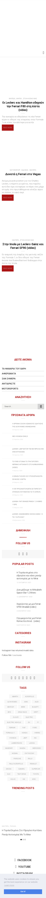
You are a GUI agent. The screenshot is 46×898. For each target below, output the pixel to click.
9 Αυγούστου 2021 (23, 625)
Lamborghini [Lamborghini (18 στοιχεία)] (16, 743)
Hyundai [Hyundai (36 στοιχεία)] (12, 738)
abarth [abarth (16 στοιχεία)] (15, 696)
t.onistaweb (17, 655)
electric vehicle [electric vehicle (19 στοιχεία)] (14, 722)
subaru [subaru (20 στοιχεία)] (21, 769)
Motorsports (10, 388)
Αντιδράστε (8, 383)
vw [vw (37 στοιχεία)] (24, 779)
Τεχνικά (13, 826)
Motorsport (15, 170)
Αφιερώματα (9, 373)
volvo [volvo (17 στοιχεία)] (12, 779)
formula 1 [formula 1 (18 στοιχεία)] (10, 733)
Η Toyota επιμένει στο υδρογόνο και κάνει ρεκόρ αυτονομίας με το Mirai (29, 575)
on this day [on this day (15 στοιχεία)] (29, 753)
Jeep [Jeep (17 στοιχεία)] (25, 738)
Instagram (23, 873)
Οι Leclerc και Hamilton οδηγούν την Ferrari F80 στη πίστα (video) (23, 106)
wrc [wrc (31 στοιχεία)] (34, 779)
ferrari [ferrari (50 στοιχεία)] (12, 728)
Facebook (23, 860)
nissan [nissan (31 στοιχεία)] (15, 753)
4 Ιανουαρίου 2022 (24, 611)
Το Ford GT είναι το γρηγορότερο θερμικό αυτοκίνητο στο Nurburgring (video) (27, 464)
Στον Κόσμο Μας (30, 98)
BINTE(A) (12, 98)
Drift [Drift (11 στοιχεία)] (36, 712)
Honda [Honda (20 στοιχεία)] (24, 733)
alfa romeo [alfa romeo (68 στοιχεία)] (12, 702)
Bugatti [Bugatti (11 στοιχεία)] (35, 707)
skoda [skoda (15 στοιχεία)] (8, 769)
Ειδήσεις (24, 170)
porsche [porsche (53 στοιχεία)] (17, 758)
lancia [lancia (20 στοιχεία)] (32, 743)
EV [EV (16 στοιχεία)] (29, 722)
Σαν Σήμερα (9, 378)
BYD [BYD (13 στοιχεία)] (9, 712)
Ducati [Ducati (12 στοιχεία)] (16, 717)
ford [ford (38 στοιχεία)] (35, 728)
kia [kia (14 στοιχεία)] (35, 738)
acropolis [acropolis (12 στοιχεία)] (29, 696)
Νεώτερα (32, 170)
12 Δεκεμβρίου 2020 (24, 597)
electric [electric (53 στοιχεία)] (29, 717)
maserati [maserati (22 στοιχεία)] (9, 748)
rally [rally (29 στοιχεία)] (30, 758)
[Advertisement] (23, 24)
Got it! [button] (23, 892)
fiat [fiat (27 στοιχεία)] (24, 728)
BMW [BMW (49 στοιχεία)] (23, 707)
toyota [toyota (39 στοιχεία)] (36, 774)
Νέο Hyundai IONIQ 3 (20, 436)
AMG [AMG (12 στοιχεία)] (26, 702)
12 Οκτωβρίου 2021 (24, 582)
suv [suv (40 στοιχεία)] (8, 774)
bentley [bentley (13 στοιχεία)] (10, 707)
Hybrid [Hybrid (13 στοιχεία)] (37, 733)
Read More (7, 127)
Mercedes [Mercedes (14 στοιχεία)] (37, 748)
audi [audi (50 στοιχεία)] (37, 702)
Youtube (23, 866)
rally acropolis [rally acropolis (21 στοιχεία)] (16, 764)
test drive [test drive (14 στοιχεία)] (21, 774)
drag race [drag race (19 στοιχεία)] (22, 712)
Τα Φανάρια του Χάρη (14, 368)
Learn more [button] (9, 885)
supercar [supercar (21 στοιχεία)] (36, 769)
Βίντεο (19, 98)
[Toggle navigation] (43, 52)
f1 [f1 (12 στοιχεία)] (38, 722)
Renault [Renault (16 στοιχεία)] (33, 764)
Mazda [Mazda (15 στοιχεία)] (22, 748)
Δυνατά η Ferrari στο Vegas (23, 174)
